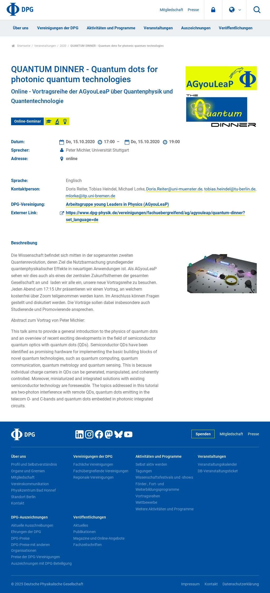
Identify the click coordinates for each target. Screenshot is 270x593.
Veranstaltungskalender (217, 464)
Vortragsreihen (148, 496)
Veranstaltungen (158, 28)
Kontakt (17, 503)
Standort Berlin (23, 497)
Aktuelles (80, 525)
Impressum (190, 584)
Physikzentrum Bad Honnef (33, 490)
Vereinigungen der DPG (57, 28)
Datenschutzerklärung (241, 584)
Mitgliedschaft (171, 10)
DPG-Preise (20, 538)
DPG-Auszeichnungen (29, 517)
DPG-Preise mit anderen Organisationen (30, 548)
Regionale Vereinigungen (93, 477)
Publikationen (84, 532)
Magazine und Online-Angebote (98, 538)
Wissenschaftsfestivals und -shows (164, 477)
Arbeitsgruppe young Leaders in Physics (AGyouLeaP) (117, 204)
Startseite (21, 46)
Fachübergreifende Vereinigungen (100, 471)
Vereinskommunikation (30, 484)
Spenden (203, 434)
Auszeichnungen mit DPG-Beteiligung (41, 563)
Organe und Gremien (28, 471)
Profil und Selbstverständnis (34, 464)
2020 (63, 46)
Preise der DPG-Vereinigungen (35, 557)
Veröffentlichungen (235, 28)
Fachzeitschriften (87, 545)
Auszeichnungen (195, 28)
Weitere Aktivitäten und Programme (165, 509)
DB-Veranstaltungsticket (218, 471)
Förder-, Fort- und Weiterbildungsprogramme (157, 487)
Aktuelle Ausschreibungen (32, 525)
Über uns (20, 28)
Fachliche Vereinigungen (93, 464)
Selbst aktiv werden (151, 464)
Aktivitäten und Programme (111, 28)
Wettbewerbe (146, 502)
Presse (193, 10)
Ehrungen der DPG (26, 532)
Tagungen (144, 471)
